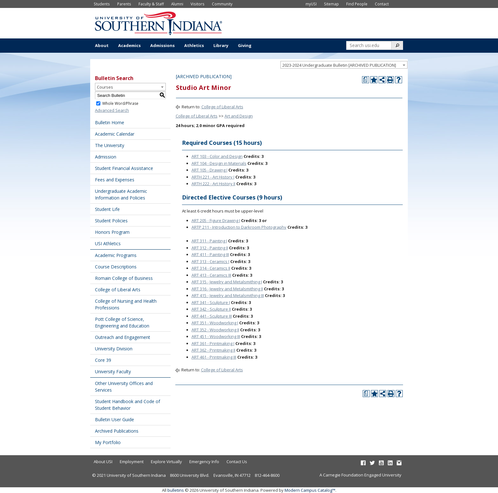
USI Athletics (108, 243)
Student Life (107, 209)
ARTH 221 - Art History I (213, 177)
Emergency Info (204, 461)
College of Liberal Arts (117, 290)
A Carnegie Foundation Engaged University (360, 475)
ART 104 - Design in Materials (219, 163)
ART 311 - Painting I (209, 241)
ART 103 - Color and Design (217, 156)
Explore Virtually (166, 461)
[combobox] (343, 65)
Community (222, 3)
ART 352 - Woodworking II (215, 330)
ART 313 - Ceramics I (210, 261)
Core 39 (103, 360)
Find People (356, 3)
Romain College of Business (124, 278)
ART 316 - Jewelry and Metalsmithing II (227, 289)
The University (109, 145)
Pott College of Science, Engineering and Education (122, 322)
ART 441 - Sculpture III (212, 316)
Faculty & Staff (151, 3)
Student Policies (111, 221)
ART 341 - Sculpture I (211, 302)
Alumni (177, 3)
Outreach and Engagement (122, 337)
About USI (103, 461)
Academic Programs (116, 255)
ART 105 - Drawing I (209, 170)
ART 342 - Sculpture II (211, 309)
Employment (132, 461)
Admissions (162, 45)
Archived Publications (116, 431)
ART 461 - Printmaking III (214, 357)
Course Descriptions (116, 267)
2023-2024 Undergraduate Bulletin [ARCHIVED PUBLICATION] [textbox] (339, 65)
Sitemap (331, 3)
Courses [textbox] (105, 87)
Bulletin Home (109, 122)
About (102, 45)
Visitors (198, 3)
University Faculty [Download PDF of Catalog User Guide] (113, 371)
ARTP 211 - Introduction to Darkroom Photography (239, 227)
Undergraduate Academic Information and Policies (121, 194)
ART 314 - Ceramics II (211, 268)
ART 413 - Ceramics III (211, 275)
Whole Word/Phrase (120, 103)
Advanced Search (112, 110)
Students (102, 3)
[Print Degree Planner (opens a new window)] (365, 79)
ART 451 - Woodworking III (216, 336)
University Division (113, 349)
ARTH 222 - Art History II (213, 183)
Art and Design (239, 116)
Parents (124, 3)
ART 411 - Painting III (210, 254)
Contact (382, 3)
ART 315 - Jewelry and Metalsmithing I (227, 282)
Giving (245, 45)
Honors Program (112, 232)
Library (220, 45)
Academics (129, 45)
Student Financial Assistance (124, 168)
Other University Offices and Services (124, 386)
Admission (105, 157)
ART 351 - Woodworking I (215, 323)
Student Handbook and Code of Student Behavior (127, 404)
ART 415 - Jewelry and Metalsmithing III (228, 295)
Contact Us (236, 461)
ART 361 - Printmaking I (213, 343)
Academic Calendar (114, 134)
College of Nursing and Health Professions (126, 304)
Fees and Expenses (114, 180)
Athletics (194, 45)
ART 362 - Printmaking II (213, 350)
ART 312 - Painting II (210, 248)
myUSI (311, 3)
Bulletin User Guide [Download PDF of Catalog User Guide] (114, 419)
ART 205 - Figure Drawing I (216, 220)
